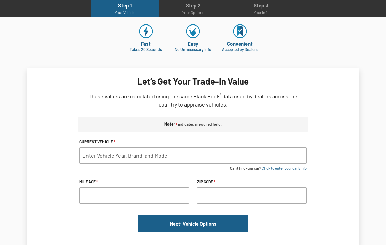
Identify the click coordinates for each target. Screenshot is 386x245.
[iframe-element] (193, 122)
